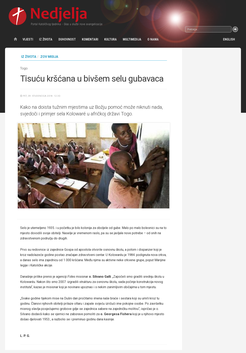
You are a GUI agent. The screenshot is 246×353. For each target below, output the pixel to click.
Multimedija (132, 39)
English (229, 39)
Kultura (110, 39)
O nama (153, 39)
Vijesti (28, 39)
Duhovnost (67, 39)
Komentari (90, 39)
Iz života (45, 39)
